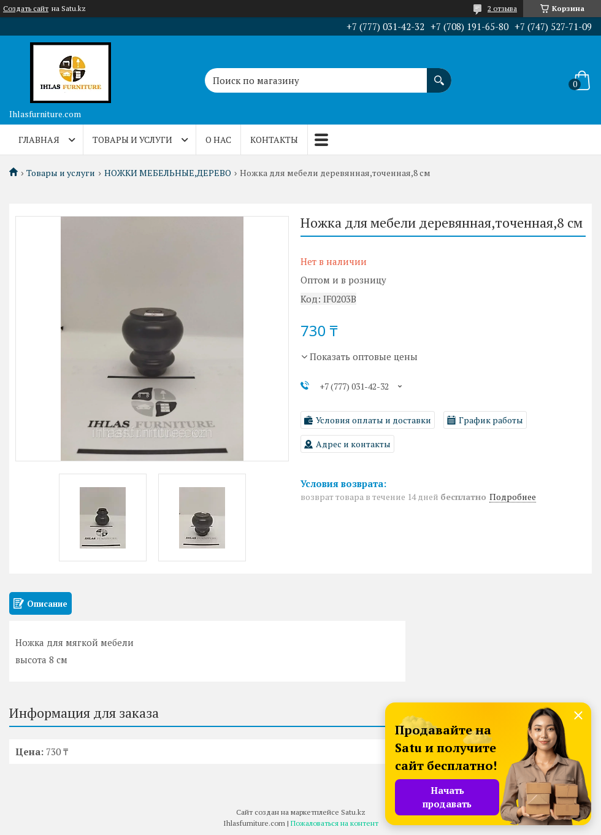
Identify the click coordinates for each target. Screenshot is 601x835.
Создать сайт (25, 8)
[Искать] (439, 74)
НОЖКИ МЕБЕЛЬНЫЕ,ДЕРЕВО (167, 173)
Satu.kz (353, 812)
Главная (38, 139)
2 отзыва (502, 8)
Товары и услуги (132, 139)
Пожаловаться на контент (334, 823)
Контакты (274, 139)
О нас (218, 139)
